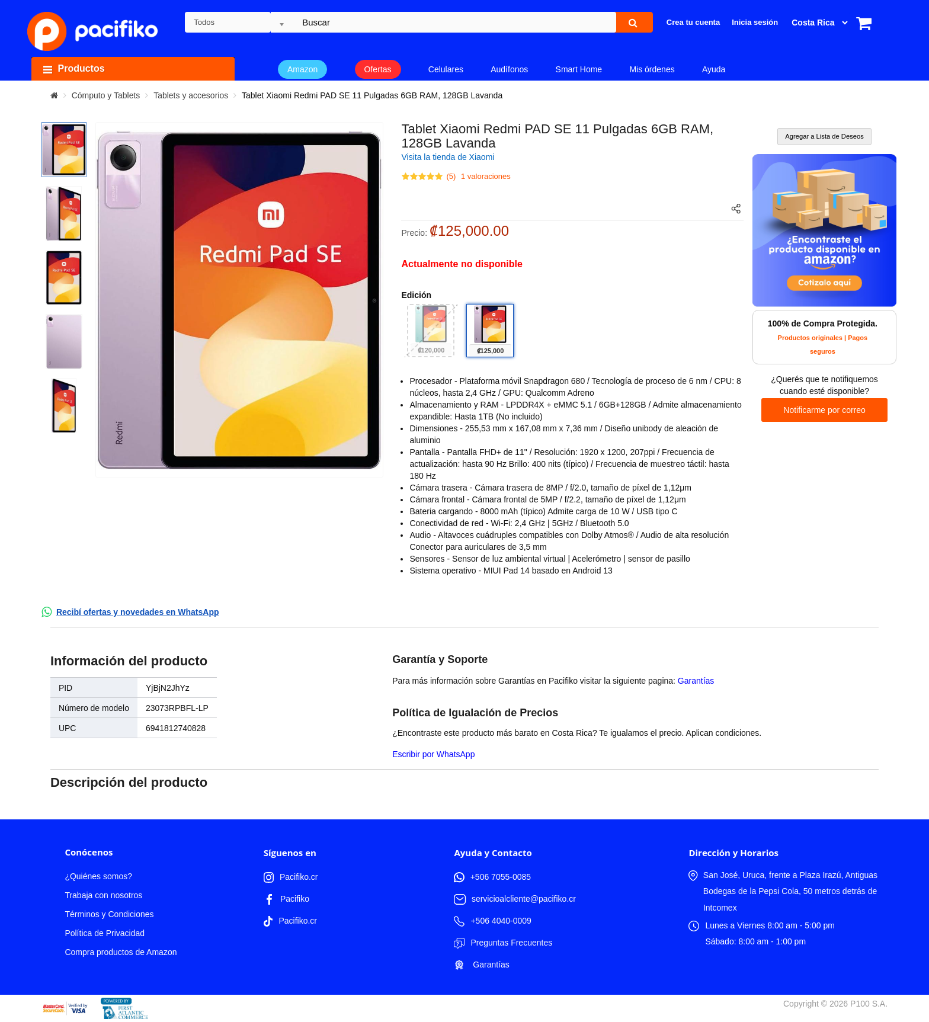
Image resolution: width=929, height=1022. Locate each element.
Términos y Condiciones (109, 914)
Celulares (445, 69)
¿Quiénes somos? (98, 876)
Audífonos (509, 69)
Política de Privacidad (105, 933)
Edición (416, 295)
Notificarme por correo (824, 410)
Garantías (696, 680)
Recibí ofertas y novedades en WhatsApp (137, 612)
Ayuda (713, 69)
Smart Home (579, 69)
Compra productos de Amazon (121, 952)
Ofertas (378, 69)
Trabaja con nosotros (103, 895)
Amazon (302, 69)
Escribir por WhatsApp (433, 754)
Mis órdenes (651, 69)
